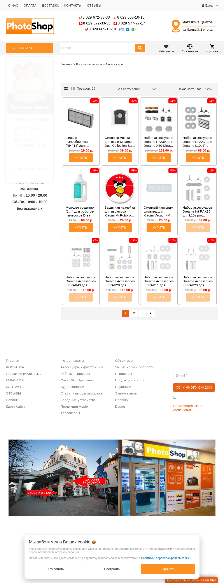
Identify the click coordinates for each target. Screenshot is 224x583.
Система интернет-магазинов (191, 579)
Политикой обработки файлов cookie (165, 558)
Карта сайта (15, 406)
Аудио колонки (72, 387)
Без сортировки (136, 89)
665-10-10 (131, 17)
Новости (12, 400)
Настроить (112, 569)
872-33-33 (96, 23)
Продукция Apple (74, 406)
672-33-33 (96, 17)
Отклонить (56, 569)
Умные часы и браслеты (134, 367)
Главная (66, 64)
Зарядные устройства (78, 400)
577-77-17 (131, 23)
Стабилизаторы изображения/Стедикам (85, 393)
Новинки (122, 400)
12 (209, 89)
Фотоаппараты (72, 360)
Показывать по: (189, 89)
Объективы (124, 360)
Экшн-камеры (126, 393)
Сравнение (190, 48)
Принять (168, 569)
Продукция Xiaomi (129, 380)
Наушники (123, 387)
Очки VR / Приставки (77, 380)
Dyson (120, 406)
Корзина (212, 48)
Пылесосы (123, 373)
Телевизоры (70, 413)
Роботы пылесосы (75, 373)
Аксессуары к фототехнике (82, 367)
